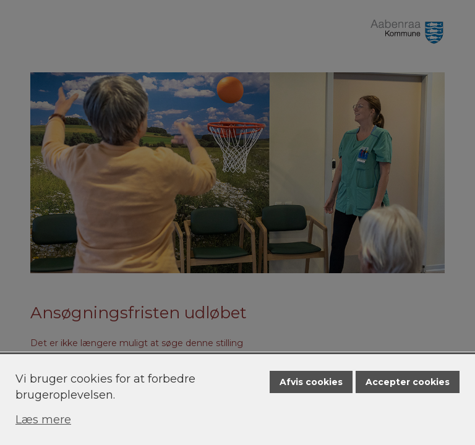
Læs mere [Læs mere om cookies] (43, 419)
